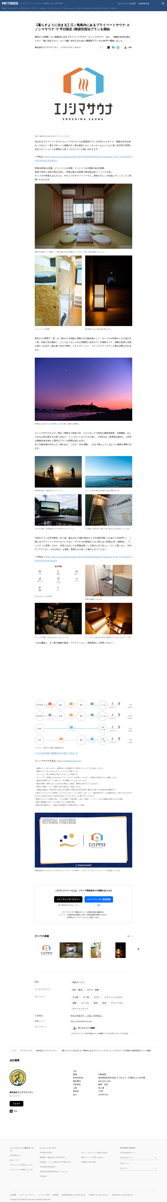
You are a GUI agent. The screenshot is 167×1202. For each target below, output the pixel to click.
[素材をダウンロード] (125, 47)
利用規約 (56, 1195)
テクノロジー (13, 8)
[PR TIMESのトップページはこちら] (32, 3)
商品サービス (78, 982)
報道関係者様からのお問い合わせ (74, 1195)
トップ (13, 1051)
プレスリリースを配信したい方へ (22, 1169)
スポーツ (114, 8)
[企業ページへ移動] (18, 1078)
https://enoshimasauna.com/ (69, 761)
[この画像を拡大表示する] (46, 950)
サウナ (97, 997)
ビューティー (55, 8)
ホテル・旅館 (93, 990)
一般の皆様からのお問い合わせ (122, 1195)
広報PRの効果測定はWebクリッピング (53, 1171)
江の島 (75, 997)
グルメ (105, 8)
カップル (85, 1003)
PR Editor (43, 1176)
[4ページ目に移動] (131, 936)
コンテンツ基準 (43, 1195)
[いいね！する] (101, 47)
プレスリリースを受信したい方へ (22, 1165)
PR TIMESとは (15, 1155)
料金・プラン (14, 1160)
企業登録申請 (143, 3)
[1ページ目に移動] (128, 936)
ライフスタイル (83, 8)
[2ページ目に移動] (129, 936)
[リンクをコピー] (130, 47)
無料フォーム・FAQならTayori (92, 1157)
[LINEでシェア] (118, 47)
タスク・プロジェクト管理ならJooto (94, 1152)
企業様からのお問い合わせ (98, 1195)
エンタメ (43, 8)
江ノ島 (86, 997)
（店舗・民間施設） (94, 1016)
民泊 (104, 1003)
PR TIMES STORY (46, 1152)
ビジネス (96, 8)
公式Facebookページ (127, 1152)
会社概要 (13, 1195)
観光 (96, 1003)
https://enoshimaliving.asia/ (81, 1021)
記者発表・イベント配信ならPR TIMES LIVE (55, 1162)
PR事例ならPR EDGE (88, 1162)
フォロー (16, 1104)
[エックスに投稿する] (108, 47)
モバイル (25, 8)
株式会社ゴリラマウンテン (46, 1051)
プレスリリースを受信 (126, 3)
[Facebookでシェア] (113, 47)
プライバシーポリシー (27, 1195)
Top (3, 8)
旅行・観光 (77, 990)
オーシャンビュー (80, 1009)
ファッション (68, 8)
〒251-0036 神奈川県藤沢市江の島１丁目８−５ (56, 753)
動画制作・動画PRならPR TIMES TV (52, 1157)
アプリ (34, 8)
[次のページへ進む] (138, 949)
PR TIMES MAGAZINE (47, 1167)
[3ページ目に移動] (130, 936)
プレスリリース (26, 1051)
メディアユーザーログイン (68, 899)
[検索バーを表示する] (163, 3)
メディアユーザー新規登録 (99, 899)
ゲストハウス (117, 1003)
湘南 (74, 1003)
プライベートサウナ (113, 997)
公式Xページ (124, 1163)
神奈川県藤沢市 (77, 1016)
